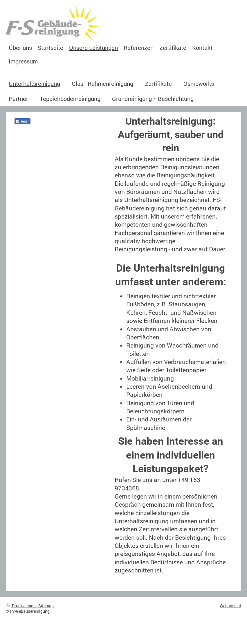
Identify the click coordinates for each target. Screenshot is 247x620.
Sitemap (46, 605)
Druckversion (21, 605)
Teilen (22, 121)
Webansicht (230, 605)
